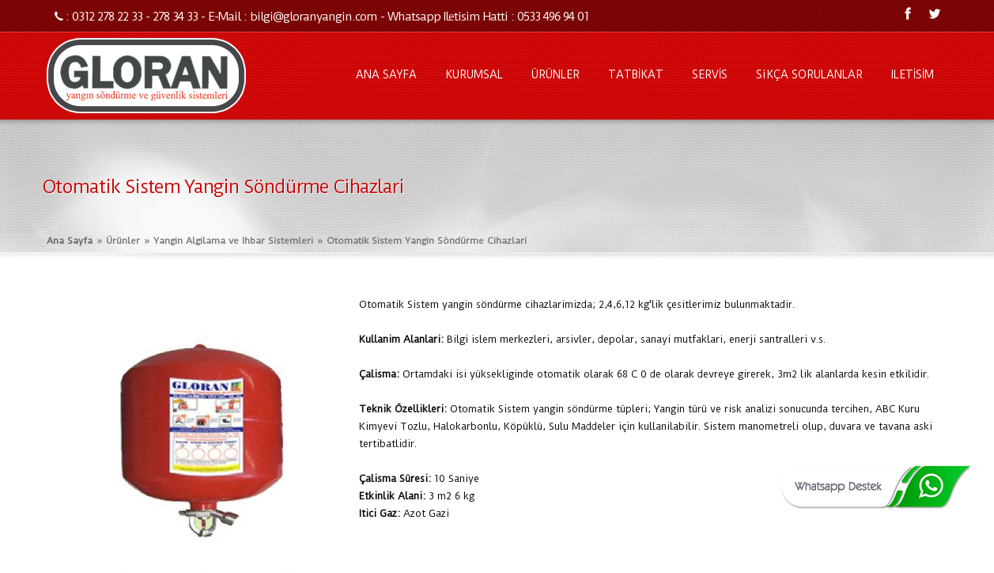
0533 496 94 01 (552, 16)
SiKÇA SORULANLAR (809, 74)
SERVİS (710, 74)
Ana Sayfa (70, 240)
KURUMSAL (474, 74)
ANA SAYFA (386, 74)
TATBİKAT (635, 74)
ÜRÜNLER (555, 74)
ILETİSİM (912, 74)
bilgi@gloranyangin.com (313, 16)
